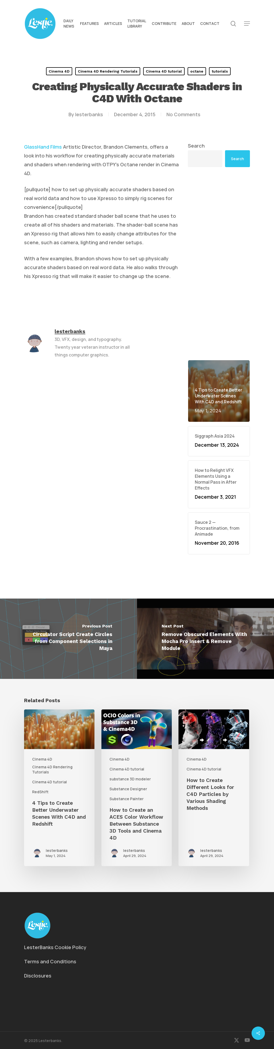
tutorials (220, 71)
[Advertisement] (219, 263)
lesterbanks (89, 114)
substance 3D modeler (130, 778)
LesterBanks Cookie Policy (55, 947)
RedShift (40, 791)
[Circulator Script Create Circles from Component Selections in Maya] (68, 639)
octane (196, 71)
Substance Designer (128, 788)
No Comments (183, 114)
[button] (247, 24)
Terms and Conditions (50, 961)
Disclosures (37, 975)
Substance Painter (126, 798)
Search (196, 145)
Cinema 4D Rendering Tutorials (108, 71)
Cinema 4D (59, 71)
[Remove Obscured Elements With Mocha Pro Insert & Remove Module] (205, 639)
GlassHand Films (43, 147)
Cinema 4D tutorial (164, 71)
